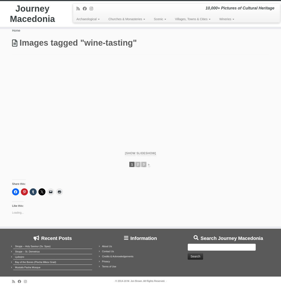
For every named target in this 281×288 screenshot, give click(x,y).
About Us (107, 246)
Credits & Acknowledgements (117, 256)
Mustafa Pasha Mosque (28, 267)
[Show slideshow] (140, 153)
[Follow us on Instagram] (93, 9)
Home (16, 30)
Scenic (160, 19)
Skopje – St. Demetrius (27, 251)
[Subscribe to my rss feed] (79, 9)
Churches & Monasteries (126, 19)
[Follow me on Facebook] (86, 9)
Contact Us (108, 251)
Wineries (226, 19)
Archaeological (88, 19)
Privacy (106, 261)
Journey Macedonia (32, 14)
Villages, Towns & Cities (193, 19)
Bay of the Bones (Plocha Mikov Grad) (35, 262)
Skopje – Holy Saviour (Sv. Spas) (33, 246)
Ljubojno (19, 257)
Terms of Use (109, 266)
